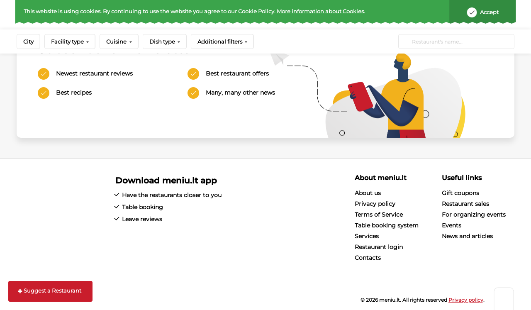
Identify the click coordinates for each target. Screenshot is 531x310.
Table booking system (387, 225)
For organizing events (474, 214)
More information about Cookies (320, 11)
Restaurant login (379, 247)
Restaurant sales (465, 203)
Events (451, 225)
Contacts (368, 257)
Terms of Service (379, 214)
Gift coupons (460, 193)
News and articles (467, 236)
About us (368, 193)
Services (367, 236)
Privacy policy (375, 203)
